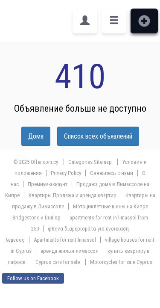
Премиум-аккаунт (47, 184)
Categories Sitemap (90, 162)
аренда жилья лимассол (70, 251)
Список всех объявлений (98, 136)
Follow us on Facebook (33, 278)
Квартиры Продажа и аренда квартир (72, 195)
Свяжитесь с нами (111, 173)
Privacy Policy (66, 173)
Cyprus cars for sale (57, 262)
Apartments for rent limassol (65, 240)
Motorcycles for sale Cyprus (121, 262)
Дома (36, 136)
